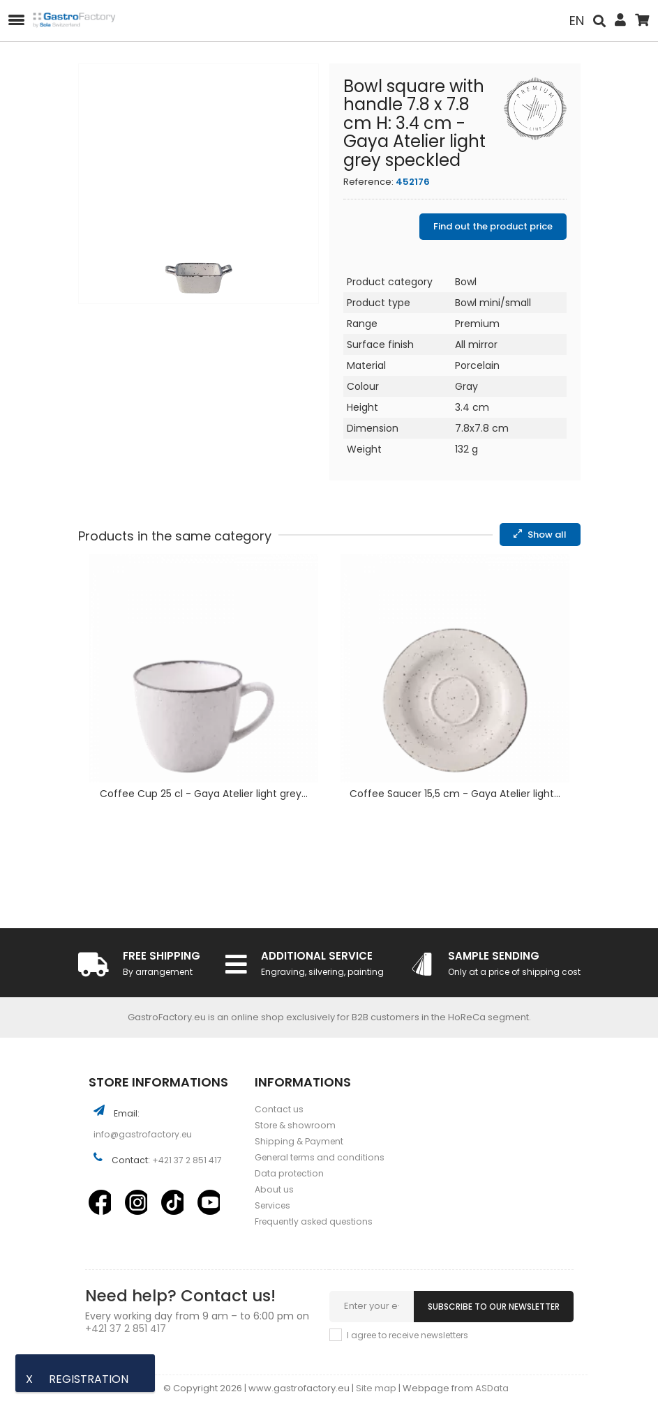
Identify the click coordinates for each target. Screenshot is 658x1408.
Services (272, 1205)
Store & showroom (295, 1125)
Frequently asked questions (314, 1221)
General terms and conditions (319, 1157)
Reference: (368, 182)
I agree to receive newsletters (407, 1335)
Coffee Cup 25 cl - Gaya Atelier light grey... (204, 795)
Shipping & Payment (299, 1141)
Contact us (279, 1109)
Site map (377, 1388)
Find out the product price (493, 226)
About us (274, 1189)
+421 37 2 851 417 (187, 1160)
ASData (492, 1388)
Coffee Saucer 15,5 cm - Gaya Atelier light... (455, 795)
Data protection (289, 1173)
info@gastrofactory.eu (143, 1134)
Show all (540, 534)
